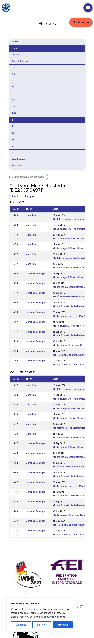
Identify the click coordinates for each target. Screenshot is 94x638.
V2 (13, 152)
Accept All (62, 624)
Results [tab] (16, 196)
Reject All (42, 624)
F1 (13, 80)
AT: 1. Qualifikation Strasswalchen (70, 355)
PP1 (14, 113)
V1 (13, 146)
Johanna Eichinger (35, 273)
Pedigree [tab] (29, 196)
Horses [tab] (15, 48)
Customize (21, 624)
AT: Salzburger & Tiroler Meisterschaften (73, 248)
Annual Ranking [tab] (20, 61)
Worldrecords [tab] (18, 159)
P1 (13, 93)
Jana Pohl (31, 215)
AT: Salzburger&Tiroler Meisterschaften (72, 326)
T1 (13, 120)
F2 (13, 87)
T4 (13, 139)
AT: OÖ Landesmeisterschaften (68, 296)
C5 (13, 74)
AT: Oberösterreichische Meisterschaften (73, 306)
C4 (13, 67)
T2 (13, 126)
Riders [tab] (15, 41)
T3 (13, 133)
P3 (13, 107)
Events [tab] (15, 54)
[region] (41, 615)
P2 (13, 100)
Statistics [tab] (16, 165)
